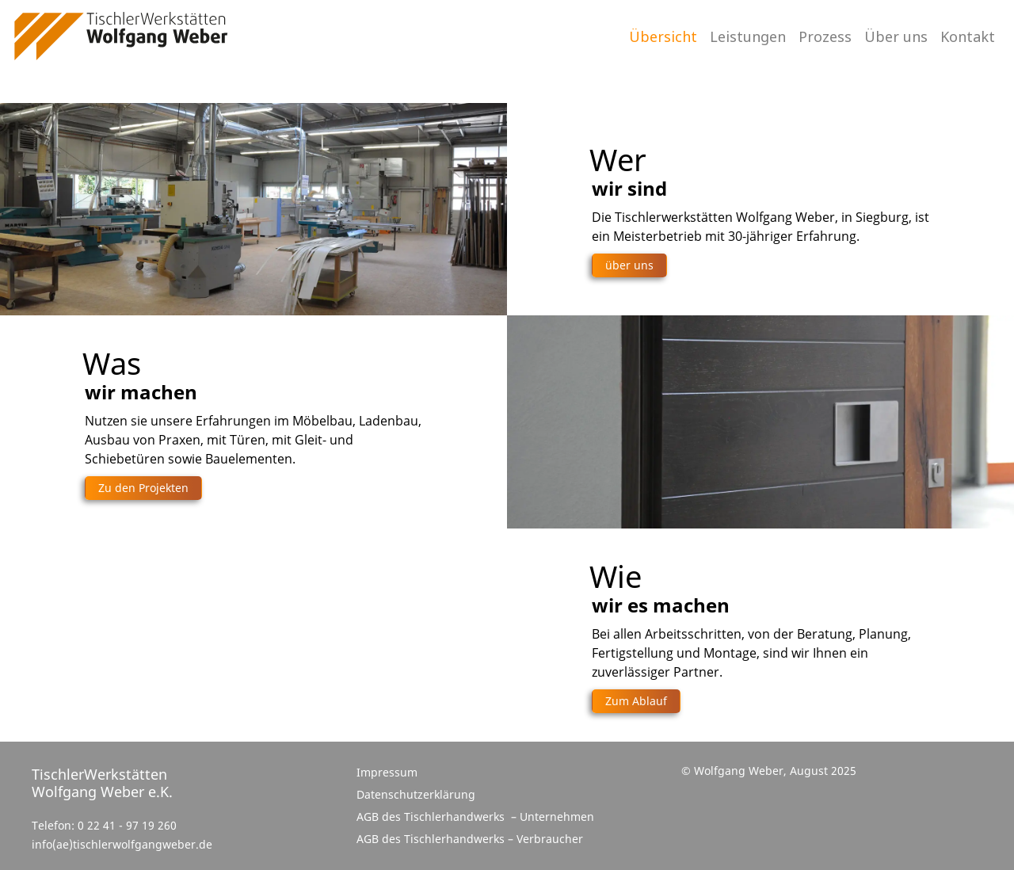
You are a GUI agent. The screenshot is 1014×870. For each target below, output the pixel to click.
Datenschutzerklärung (415, 794)
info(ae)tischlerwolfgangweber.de (122, 845)
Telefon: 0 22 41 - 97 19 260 (104, 825)
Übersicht (663, 36)
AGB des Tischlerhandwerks (432, 816)
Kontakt (967, 36)
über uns (629, 265)
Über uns (896, 36)
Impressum (386, 772)
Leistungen (748, 36)
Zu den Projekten (143, 487)
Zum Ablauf (636, 700)
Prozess (825, 36)
